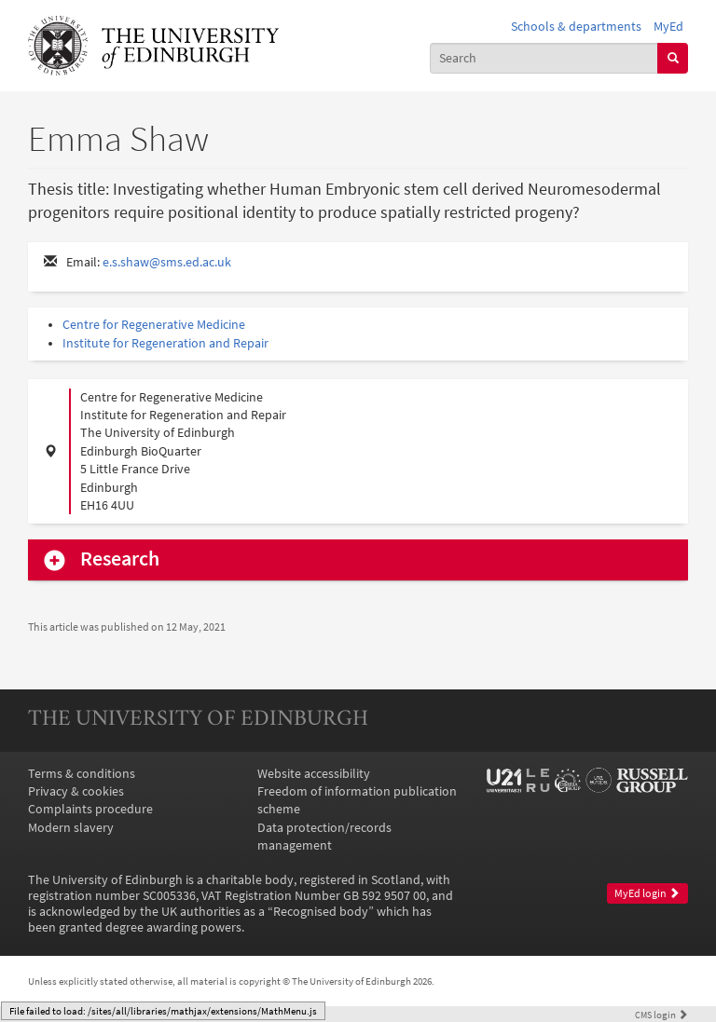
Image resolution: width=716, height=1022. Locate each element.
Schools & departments (576, 26)
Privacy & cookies (76, 791)
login (661, 1014)
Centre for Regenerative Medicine (153, 325)
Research (119, 559)
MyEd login (647, 893)
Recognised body (320, 912)
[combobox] (544, 58)
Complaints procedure (90, 809)
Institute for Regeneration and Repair (165, 343)
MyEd (668, 26)
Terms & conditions (81, 774)
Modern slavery (71, 828)
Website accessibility (313, 774)
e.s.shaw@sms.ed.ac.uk (167, 262)
